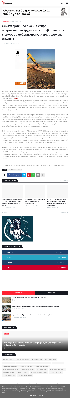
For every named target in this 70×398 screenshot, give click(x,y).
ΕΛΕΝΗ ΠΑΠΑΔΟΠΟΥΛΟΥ (42, 366)
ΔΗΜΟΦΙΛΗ (18, 293)
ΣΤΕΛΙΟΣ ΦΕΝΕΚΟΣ (44, 363)
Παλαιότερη (63, 212)
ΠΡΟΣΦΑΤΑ (51, 293)
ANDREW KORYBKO (8, 363)
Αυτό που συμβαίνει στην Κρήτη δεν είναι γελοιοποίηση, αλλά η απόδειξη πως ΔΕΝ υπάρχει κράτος (12, 202)
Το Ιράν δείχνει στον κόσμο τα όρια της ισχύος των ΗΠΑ (29, 297)
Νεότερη (5, 212)
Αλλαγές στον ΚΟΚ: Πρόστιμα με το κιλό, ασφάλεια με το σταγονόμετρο (35, 201)
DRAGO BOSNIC (32, 363)
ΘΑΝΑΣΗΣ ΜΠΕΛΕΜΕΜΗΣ (25, 375)
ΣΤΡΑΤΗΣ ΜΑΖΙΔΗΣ (8, 360)
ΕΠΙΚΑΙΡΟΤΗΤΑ (16, 22)
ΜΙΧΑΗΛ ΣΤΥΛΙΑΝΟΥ (50, 360)
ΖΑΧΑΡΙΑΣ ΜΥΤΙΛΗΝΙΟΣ (28, 369)
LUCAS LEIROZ (21, 363)
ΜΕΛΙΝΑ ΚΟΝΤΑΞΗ (37, 360)
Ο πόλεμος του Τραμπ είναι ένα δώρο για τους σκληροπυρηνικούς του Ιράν (35, 306)
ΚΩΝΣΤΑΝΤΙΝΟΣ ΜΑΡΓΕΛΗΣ (10, 369)
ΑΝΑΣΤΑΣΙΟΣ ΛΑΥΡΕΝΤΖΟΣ (57, 369)
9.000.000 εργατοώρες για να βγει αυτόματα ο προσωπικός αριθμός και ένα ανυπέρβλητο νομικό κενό (56, 202)
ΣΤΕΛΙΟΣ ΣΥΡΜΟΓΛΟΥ (23, 360)
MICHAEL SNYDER (58, 363)
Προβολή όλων (64, 181)
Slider (20, 170)
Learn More (32, 396)
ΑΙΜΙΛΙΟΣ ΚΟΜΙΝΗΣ (23, 372)
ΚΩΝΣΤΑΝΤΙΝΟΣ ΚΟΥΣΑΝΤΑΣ (39, 372)
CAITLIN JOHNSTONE (55, 372)
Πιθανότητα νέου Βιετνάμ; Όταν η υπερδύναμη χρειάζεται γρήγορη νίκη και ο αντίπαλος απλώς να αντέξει (33, 344)
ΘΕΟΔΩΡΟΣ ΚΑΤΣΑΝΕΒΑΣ (10, 366)
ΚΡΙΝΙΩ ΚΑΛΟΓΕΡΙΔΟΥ (26, 366)
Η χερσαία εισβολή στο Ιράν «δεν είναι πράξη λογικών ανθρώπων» (33, 315)
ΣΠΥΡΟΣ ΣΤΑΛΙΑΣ (42, 369)
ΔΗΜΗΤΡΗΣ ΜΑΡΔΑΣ (8, 372)
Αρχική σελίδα (6, 22)
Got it (41, 396)
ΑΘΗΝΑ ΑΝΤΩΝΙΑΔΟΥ (9, 375)
